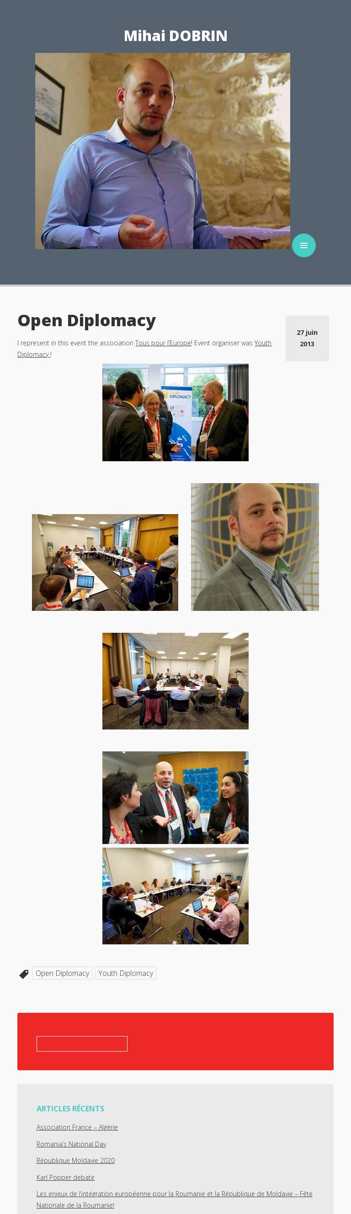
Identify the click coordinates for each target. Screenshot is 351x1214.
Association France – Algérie (77, 1127)
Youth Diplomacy (125, 973)
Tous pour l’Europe (163, 343)
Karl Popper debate (66, 1177)
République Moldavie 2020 (76, 1160)
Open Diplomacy (62, 973)
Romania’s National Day (71, 1144)
